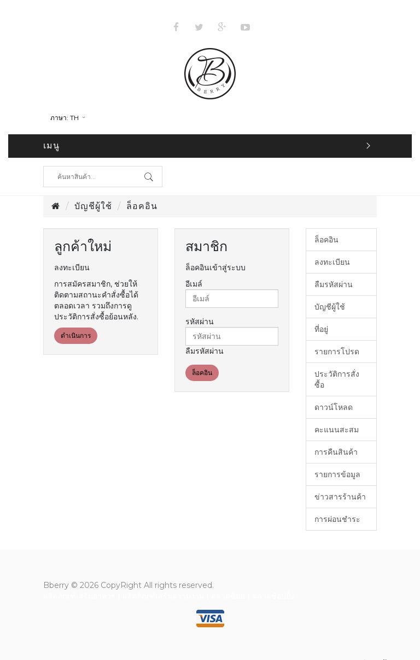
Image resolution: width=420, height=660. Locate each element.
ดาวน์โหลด (333, 407)
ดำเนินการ (76, 335)
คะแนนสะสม (336, 430)
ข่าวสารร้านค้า (340, 497)
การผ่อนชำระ (337, 519)
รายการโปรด (336, 351)
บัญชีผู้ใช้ (93, 206)
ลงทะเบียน (332, 262)
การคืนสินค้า (336, 452)
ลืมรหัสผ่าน (204, 351)
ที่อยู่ (321, 329)
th (68, 118)
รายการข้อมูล (337, 474)
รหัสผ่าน (199, 321)
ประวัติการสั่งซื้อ (336, 379)
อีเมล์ (193, 284)
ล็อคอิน (142, 206)
